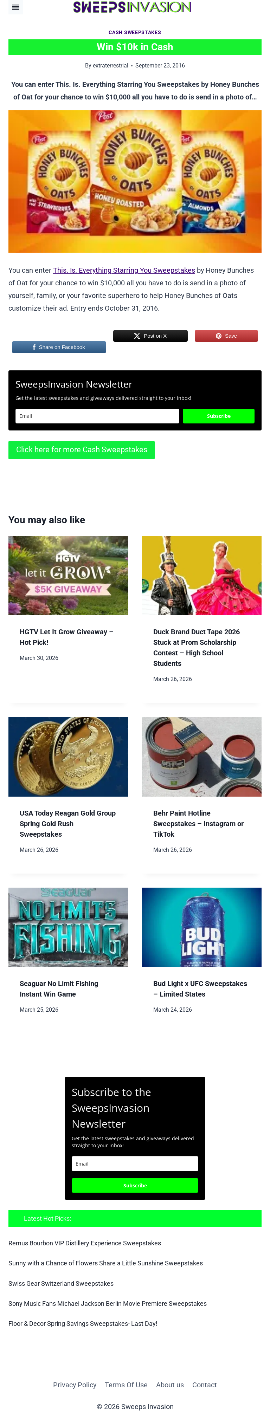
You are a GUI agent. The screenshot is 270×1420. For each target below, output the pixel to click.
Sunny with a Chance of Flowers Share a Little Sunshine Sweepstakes (105, 1263)
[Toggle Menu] (15, 7)
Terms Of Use (126, 1385)
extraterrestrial (110, 65)
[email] (135, 1163)
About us (170, 1385)
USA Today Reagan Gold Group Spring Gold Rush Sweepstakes (68, 823)
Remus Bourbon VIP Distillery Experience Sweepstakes (84, 1243)
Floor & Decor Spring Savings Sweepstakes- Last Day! (83, 1323)
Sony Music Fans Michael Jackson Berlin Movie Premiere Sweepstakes (107, 1303)
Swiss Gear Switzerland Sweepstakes (61, 1283)
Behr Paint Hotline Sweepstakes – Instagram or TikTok (198, 823)
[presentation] (68, 576)
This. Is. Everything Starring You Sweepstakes (124, 270)
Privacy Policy (74, 1385)
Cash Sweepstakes (135, 32)
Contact (204, 1385)
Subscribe (219, 416)
